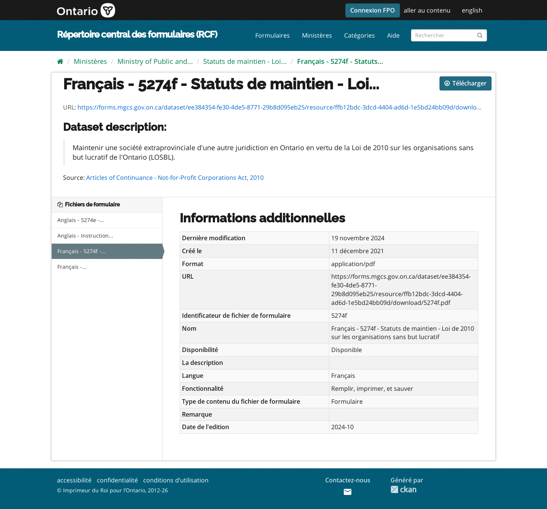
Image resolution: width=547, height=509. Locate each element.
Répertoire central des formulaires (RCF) (137, 34)
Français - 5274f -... (81, 251)
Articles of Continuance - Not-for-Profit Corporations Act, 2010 (175, 177)
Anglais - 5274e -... (80, 220)
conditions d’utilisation (176, 480)
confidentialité (117, 480)
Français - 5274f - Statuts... (340, 61)
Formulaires (272, 35)
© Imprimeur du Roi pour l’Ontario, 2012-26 (112, 490)
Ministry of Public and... (155, 61)
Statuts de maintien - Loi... (245, 61)
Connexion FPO (372, 10)
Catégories (359, 35)
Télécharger (465, 83)
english (472, 10)
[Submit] (480, 34)
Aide (393, 35)
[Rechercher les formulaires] (449, 35)
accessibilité (74, 480)
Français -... (72, 266)
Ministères (317, 35)
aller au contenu (427, 10)
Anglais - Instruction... (85, 235)
